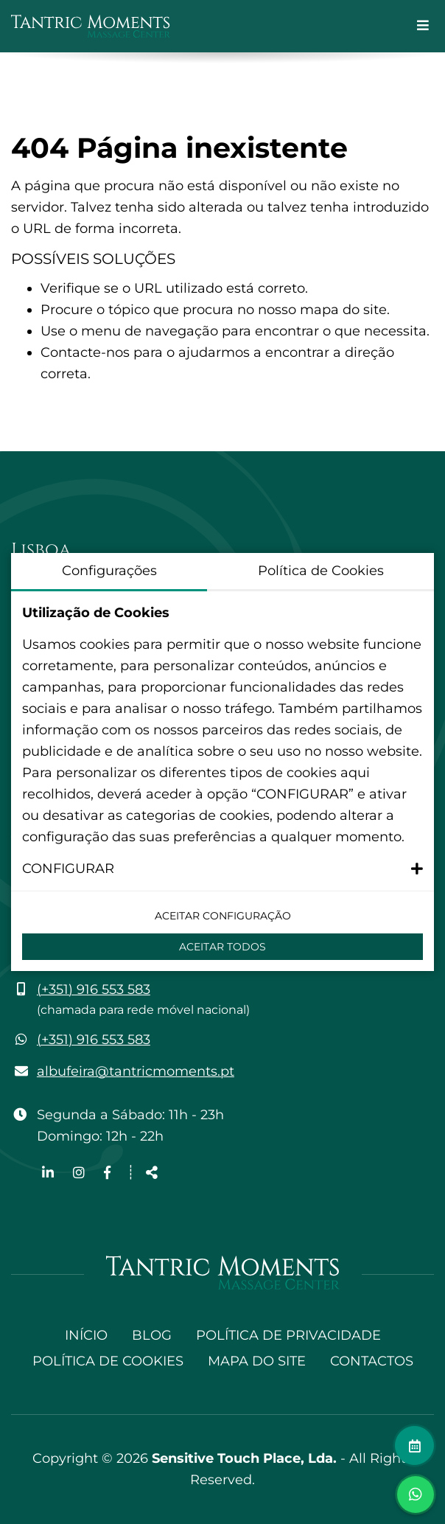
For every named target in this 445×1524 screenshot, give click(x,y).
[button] (222, 869)
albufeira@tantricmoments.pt (135, 1071)
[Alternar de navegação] (423, 26)
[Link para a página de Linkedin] (50, 1173)
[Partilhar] (152, 1173)
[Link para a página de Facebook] (107, 1173)
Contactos (371, 1361)
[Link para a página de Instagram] (81, 1173)
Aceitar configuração (223, 915)
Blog (152, 1335)
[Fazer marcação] (414, 1445)
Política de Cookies (107, 1361)
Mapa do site (257, 1361)
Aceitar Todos (222, 946)
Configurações (109, 571)
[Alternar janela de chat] (415, 1494)
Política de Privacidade (288, 1335)
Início (86, 1335)
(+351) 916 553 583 (93, 989)
